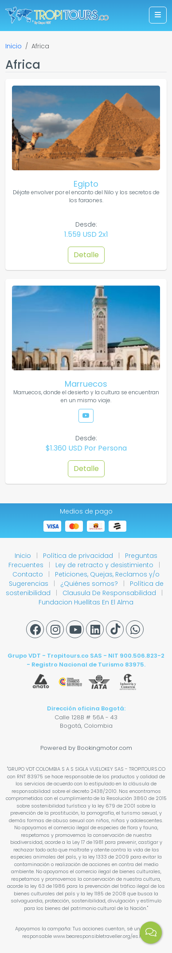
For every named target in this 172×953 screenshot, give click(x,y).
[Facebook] (35, 629)
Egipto (86, 183)
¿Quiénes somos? (90, 583)
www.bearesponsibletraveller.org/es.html (101, 936)
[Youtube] (75, 629)
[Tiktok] (115, 629)
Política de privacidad (79, 555)
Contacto (28, 574)
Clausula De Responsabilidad (110, 592)
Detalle (86, 255)
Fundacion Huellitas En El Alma (86, 602)
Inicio (13, 46)
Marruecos (86, 383)
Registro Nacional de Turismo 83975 (87, 664)
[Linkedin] (95, 629)
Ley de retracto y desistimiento (105, 565)
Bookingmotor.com (104, 748)
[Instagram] (55, 629)
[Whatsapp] (135, 629)
